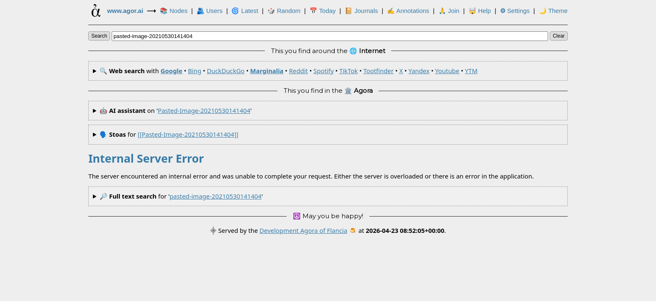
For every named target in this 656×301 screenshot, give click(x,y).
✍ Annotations (408, 11)
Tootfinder (378, 70)
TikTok (348, 70)
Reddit (298, 70)
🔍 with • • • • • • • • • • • (289, 70)
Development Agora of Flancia (303, 230)
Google (171, 70)
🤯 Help (480, 11)
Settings (515, 11)
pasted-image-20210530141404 (204, 110)
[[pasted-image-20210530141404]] (188, 134)
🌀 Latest (244, 11)
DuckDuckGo (225, 70)
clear (559, 36)
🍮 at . (397, 230)
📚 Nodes (173, 11)
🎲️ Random (283, 11)
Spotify (323, 70)
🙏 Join (448, 11)
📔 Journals (361, 11)
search (99, 36)
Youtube (447, 70)
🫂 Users (210, 11)
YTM (471, 70)
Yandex (418, 70)
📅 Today (323, 11)
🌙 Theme (553, 11)
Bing (194, 70)
